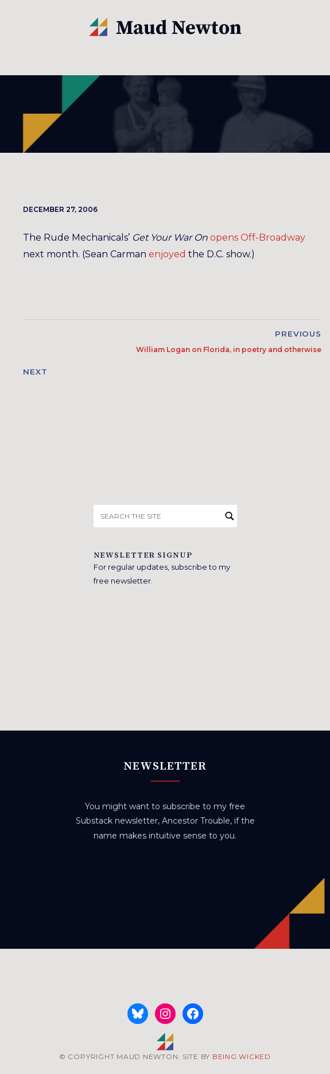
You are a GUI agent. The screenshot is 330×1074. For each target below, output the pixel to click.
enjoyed (167, 254)
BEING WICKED (241, 1056)
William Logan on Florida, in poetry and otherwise (228, 349)
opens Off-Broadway (257, 237)
